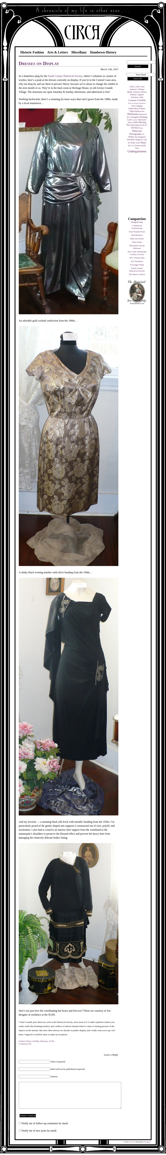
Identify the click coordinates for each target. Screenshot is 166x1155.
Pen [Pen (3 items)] (141, 128)
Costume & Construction (136, 226)
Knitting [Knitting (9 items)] (143, 117)
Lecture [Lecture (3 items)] (135, 120)
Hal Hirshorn (137, 235)
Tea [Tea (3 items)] (132, 146)
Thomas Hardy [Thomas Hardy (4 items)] (140, 146)
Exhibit (36, 1041)
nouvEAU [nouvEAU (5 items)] (143, 125)
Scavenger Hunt (137, 264)
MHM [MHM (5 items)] (135, 122)
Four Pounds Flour (137, 231)
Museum (44, 1041)
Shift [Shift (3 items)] (145, 140)
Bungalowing (137, 222)
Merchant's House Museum (137, 246)
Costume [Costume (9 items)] (132, 100)
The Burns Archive (137, 274)
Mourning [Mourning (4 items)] (135, 125)
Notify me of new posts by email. (39, 1130)
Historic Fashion (32, 52)
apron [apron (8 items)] (129, 92)
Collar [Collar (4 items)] (140, 97)
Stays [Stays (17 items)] (143, 142)
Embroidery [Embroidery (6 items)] (133, 108)
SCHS (51, 1041)
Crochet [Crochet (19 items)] (141, 100)
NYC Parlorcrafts (136, 258)
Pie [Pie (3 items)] (143, 134)
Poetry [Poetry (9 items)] (131, 136)
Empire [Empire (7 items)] (142, 108)
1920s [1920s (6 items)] (131, 87)
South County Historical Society (137, 269)
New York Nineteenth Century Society (136, 253)
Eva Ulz (132, 1142)
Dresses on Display (39, 63)
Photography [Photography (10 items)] (135, 134)
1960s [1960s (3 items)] (142, 87)
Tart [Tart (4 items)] (129, 146)
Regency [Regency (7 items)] (139, 139)
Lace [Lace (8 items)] (129, 119)
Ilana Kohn (137, 242)
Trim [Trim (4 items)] (137, 148)
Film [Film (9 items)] (131, 111)
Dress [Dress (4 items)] (133, 106)
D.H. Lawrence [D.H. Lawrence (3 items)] (133, 103)
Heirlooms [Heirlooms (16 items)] (133, 114)
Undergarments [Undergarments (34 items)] (137, 151)
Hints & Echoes (137, 238)
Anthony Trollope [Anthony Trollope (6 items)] (136, 89)
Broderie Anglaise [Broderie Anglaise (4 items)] (137, 95)
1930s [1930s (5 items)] (137, 87)
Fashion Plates (25, 1041)
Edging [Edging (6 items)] (139, 106)
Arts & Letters (57, 52)
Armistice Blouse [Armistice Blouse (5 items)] (140, 92)
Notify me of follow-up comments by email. (45, 1123)
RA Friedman (137, 261)
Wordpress (147, 1142)
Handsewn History (103, 52)
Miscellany (79, 52)
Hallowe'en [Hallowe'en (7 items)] (139, 111)
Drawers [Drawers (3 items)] (143, 103)
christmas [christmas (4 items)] (134, 97)
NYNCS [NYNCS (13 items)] (135, 127)
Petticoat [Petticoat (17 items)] (137, 130)
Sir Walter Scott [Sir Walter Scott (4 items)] (134, 143)
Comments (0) (25, 1044)
